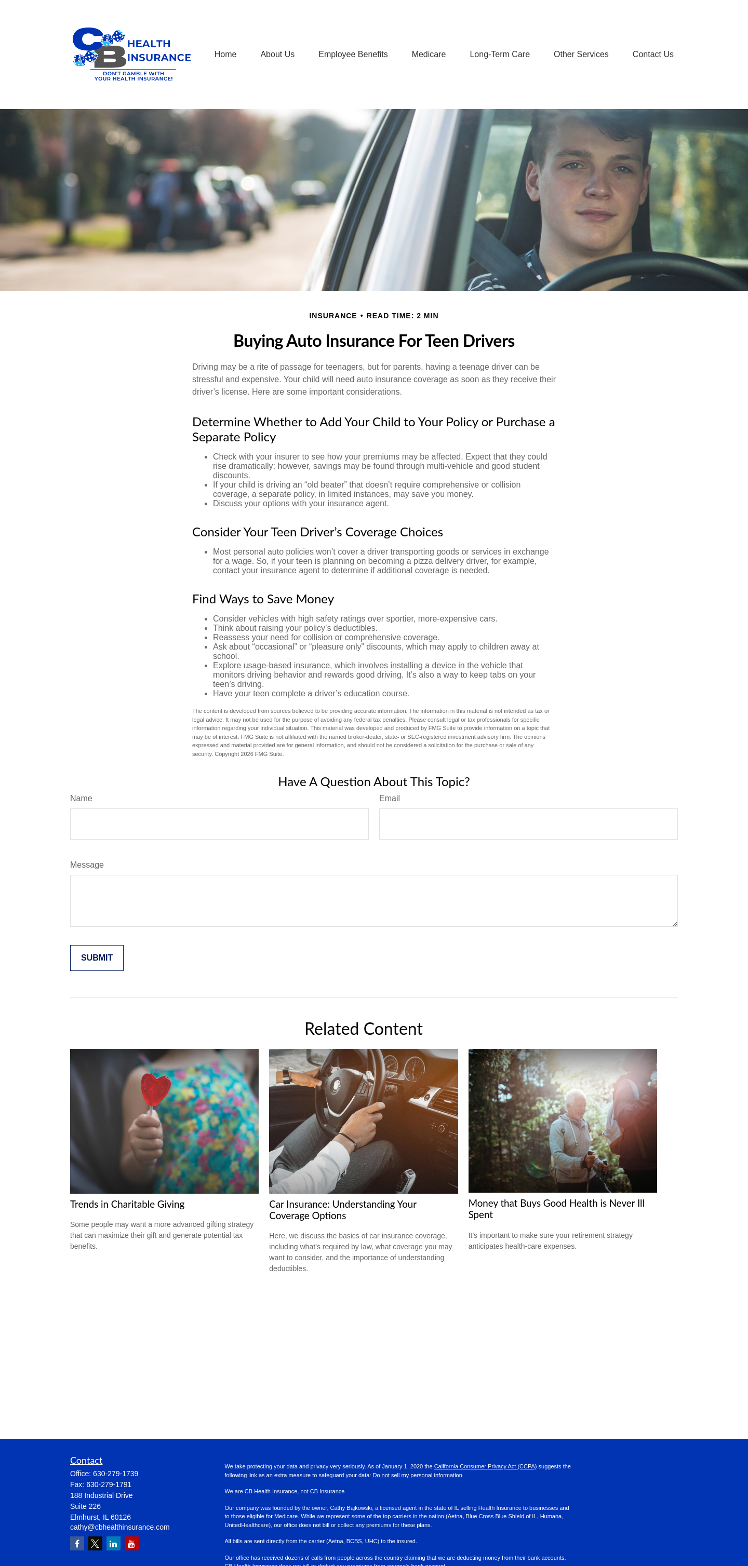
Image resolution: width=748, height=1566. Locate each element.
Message (87, 864)
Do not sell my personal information (417, 1475)
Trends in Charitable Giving (127, 1204)
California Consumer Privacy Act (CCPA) (485, 1466)
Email (389, 798)
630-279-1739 (115, 1473)
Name (81, 798)
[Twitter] (95, 1543)
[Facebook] (77, 1543)
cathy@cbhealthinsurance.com (120, 1527)
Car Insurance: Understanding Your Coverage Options (342, 1209)
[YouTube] (132, 1543)
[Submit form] (97, 958)
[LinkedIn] (113, 1543)
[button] (225, 55)
